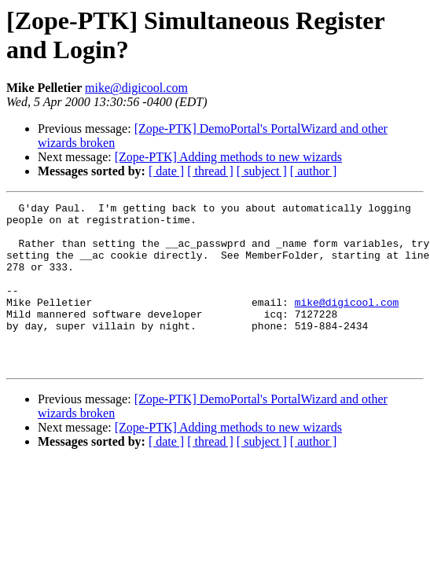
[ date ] (166, 171)
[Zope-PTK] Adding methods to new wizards (228, 157)
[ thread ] (210, 171)
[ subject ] (262, 171)
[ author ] (313, 171)
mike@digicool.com (136, 87)
